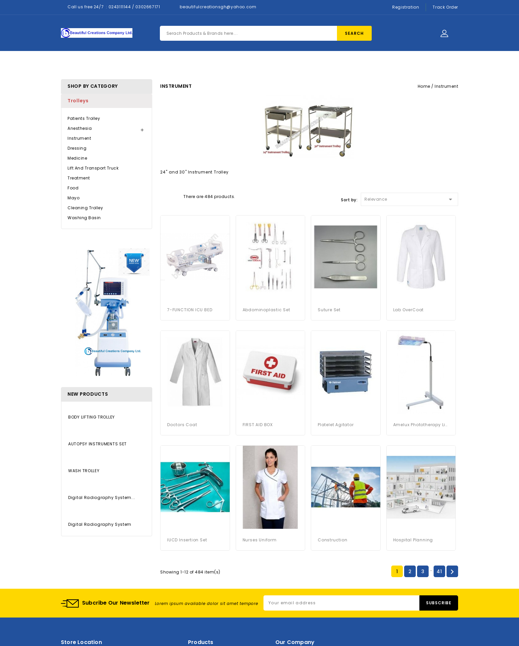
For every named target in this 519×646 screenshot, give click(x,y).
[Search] (266, 33)
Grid (163, 196)
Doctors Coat (182, 424)
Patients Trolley (84, 118)
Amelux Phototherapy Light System (421, 424)
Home (166, 63)
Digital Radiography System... (101, 497)
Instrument (79, 138)
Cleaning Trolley (85, 208)
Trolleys (78, 100)
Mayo (73, 198)
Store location (81, 642)
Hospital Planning (413, 540)
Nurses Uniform (260, 540)
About (235, 63)
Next (452, 571)
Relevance (409, 198)
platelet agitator (336, 424)
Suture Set (329, 310)
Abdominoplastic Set (266, 310)
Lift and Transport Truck (93, 168)
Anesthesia (80, 128)
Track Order (445, 7)
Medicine (77, 158)
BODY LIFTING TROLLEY (91, 417)
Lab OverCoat (408, 310)
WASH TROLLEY (83, 470)
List (175, 196)
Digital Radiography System (99, 524)
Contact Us (272, 63)
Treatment (79, 178)
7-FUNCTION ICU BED (189, 310)
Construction (333, 540)
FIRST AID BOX (258, 424)
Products (200, 63)
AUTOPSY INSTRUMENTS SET (97, 444)
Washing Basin (84, 218)
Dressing (77, 148)
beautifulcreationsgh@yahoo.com (218, 7)
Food (73, 188)
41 (439, 571)
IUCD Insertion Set (187, 540)
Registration (405, 7)
